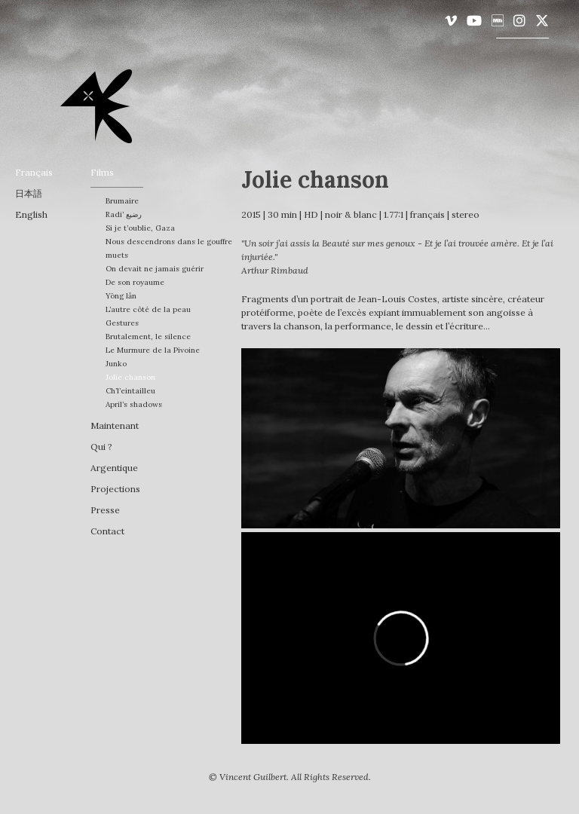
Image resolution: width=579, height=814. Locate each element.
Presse (105, 510)
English (31, 214)
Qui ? (101, 446)
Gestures (122, 323)
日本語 (28, 193)
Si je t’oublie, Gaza (140, 228)
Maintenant (114, 425)
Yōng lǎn (121, 296)
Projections (115, 488)
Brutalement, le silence (148, 336)
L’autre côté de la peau (148, 309)
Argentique (114, 467)
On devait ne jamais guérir (155, 269)
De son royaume (135, 282)
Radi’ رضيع (124, 214)
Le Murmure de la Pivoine (153, 350)
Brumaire (122, 201)
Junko (116, 364)
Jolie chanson (130, 377)
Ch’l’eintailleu (130, 391)
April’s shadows (134, 404)
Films (102, 172)
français (34, 172)
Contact (107, 531)
